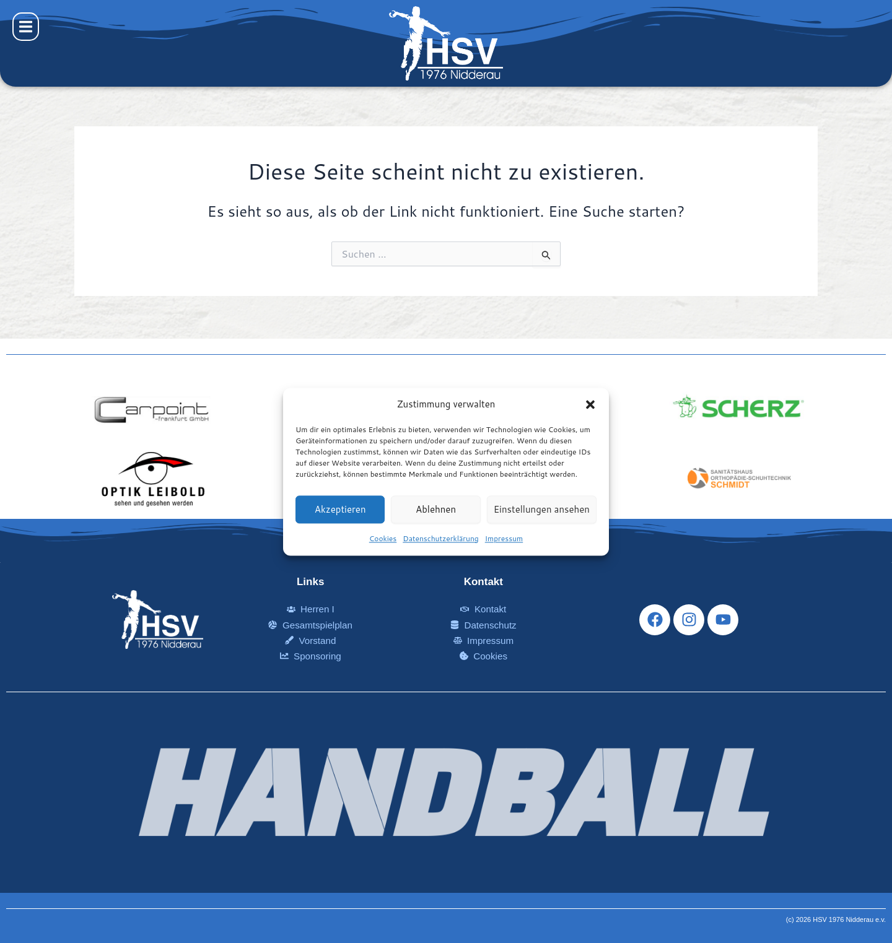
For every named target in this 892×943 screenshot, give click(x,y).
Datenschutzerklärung (441, 539)
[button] (590, 404)
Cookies (382, 539)
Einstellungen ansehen (542, 509)
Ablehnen (436, 509)
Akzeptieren (340, 509)
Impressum (504, 539)
